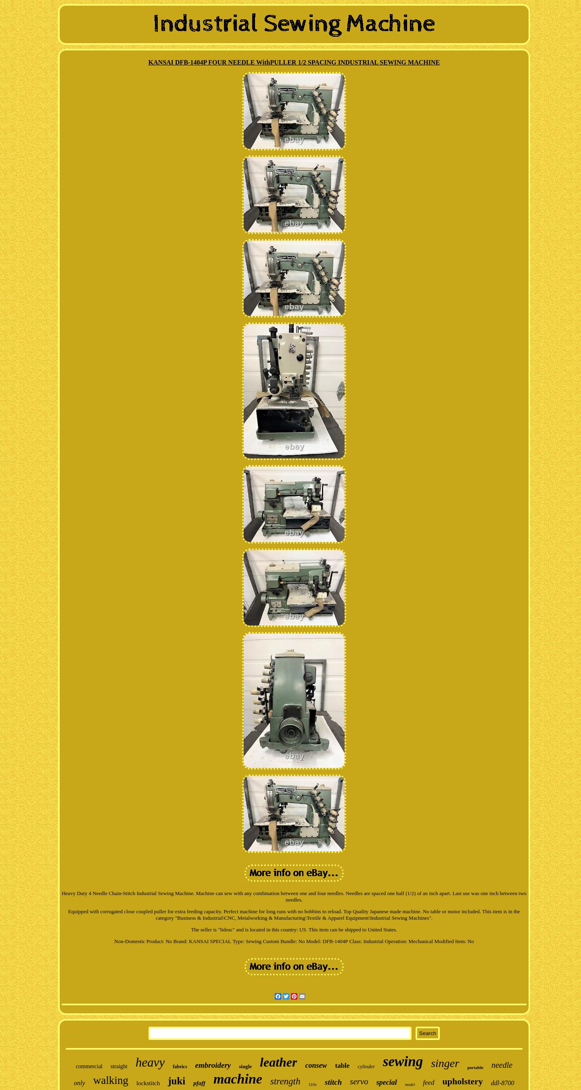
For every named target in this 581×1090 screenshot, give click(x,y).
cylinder (366, 1066)
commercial (89, 1066)
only (79, 1083)
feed (428, 1082)
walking (110, 1080)
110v (313, 1084)
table (342, 1065)
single (245, 1066)
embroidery (213, 1065)
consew (316, 1065)
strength (285, 1081)
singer (445, 1063)
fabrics (180, 1066)
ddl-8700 (502, 1083)
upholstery (463, 1081)
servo (359, 1081)
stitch (333, 1082)
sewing (403, 1061)
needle (501, 1065)
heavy (150, 1062)
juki (176, 1080)
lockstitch (148, 1083)
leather (278, 1062)
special (386, 1082)
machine (237, 1078)
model (410, 1084)
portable (475, 1067)
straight (119, 1066)
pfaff (199, 1083)
